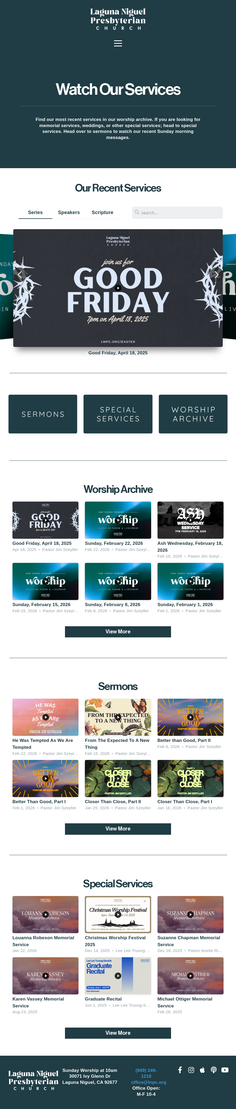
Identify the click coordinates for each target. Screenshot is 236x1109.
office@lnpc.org (148, 1082)
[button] (19, 275)
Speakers (69, 212)
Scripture (102, 212)
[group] (118, 288)
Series (35, 212)
